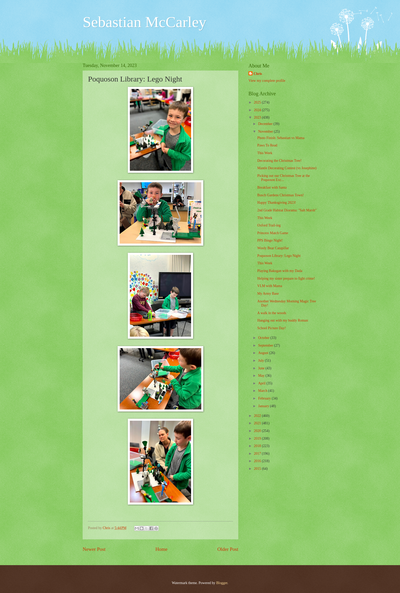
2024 (258, 110)
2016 (258, 461)
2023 (258, 117)
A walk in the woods (271, 313)
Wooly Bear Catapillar (273, 248)
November (266, 131)
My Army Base (268, 293)
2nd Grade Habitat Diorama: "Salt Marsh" (286, 210)
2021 (258, 423)
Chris (258, 74)
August (263, 353)
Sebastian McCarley (144, 22)
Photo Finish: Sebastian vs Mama (280, 138)
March (263, 391)
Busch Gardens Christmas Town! (280, 195)
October (264, 338)
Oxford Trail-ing (269, 225)
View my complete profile (266, 81)
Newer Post (94, 549)
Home (161, 549)
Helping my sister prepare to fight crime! (286, 278)
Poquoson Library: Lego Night (279, 256)
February (265, 398)
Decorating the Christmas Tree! (279, 161)
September (266, 345)
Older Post (227, 549)
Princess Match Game (272, 233)
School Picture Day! (271, 328)
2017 (258, 453)
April (262, 383)
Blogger (221, 583)
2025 (258, 102)
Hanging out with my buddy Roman (282, 320)
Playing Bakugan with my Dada (279, 271)
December (265, 124)
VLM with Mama (269, 286)
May (262, 376)
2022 (258, 416)
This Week (264, 153)
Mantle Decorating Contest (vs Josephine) (286, 168)
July (261, 360)
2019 (258, 438)
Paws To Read (267, 145)
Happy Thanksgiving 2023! (276, 202)
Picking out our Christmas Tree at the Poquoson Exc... (283, 178)
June (262, 368)
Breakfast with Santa (271, 187)
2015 (258, 469)
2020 (258, 431)
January (264, 406)
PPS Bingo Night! (270, 240)
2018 (258, 446)
